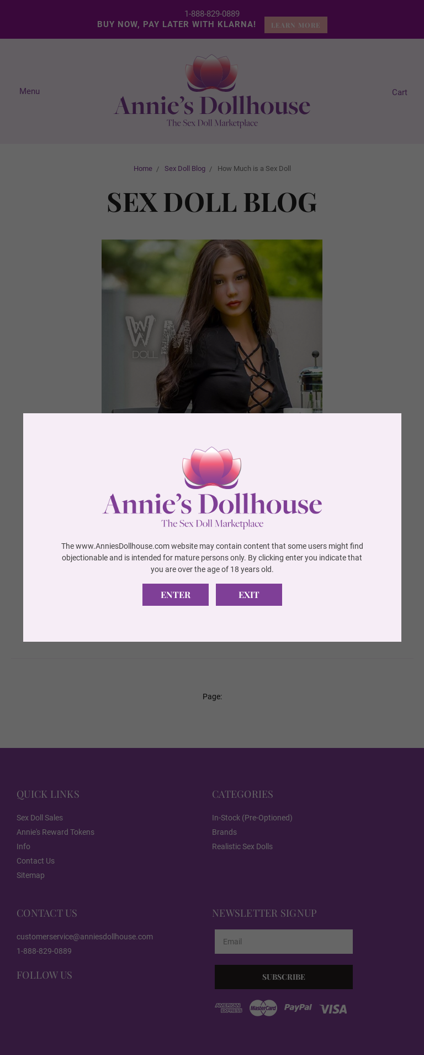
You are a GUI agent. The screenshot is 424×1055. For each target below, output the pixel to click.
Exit (249, 594)
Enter (175, 594)
